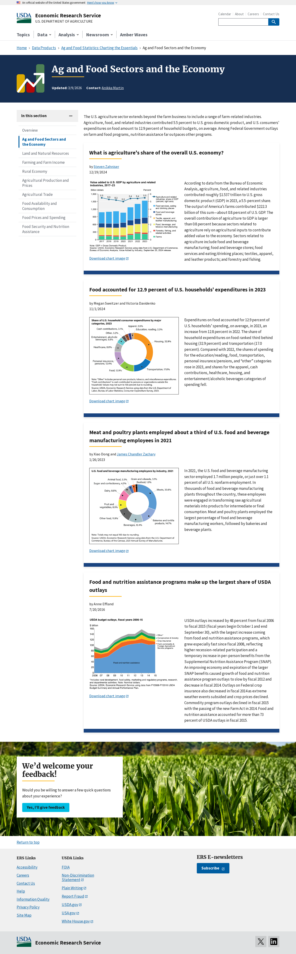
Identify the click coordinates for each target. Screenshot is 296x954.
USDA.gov (70, 904)
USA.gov (69, 912)
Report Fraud (73, 896)
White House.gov (76, 921)
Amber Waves (134, 34)
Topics (23, 34)
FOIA (66, 867)
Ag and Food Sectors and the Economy (44, 142)
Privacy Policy (28, 907)
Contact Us (271, 13)
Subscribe (210, 868)
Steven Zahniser (106, 166)
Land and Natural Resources (45, 153)
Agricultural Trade (37, 194)
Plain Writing (72, 887)
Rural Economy (34, 171)
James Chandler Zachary (136, 454)
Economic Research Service (68, 15)
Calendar (224, 13)
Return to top (28, 842)
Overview (30, 130)
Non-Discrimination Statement (78, 877)
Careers (253, 13)
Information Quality (33, 899)
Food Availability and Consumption (39, 206)
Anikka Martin (113, 87)
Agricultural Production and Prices (45, 183)
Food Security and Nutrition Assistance (45, 229)
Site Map (24, 915)
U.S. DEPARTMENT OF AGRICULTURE (64, 21)
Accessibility (27, 867)
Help (21, 891)
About (239, 13)
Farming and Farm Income (43, 162)
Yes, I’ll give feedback (46, 807)
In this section (34, 115)
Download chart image (107, 258)
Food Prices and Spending (43, 217)
